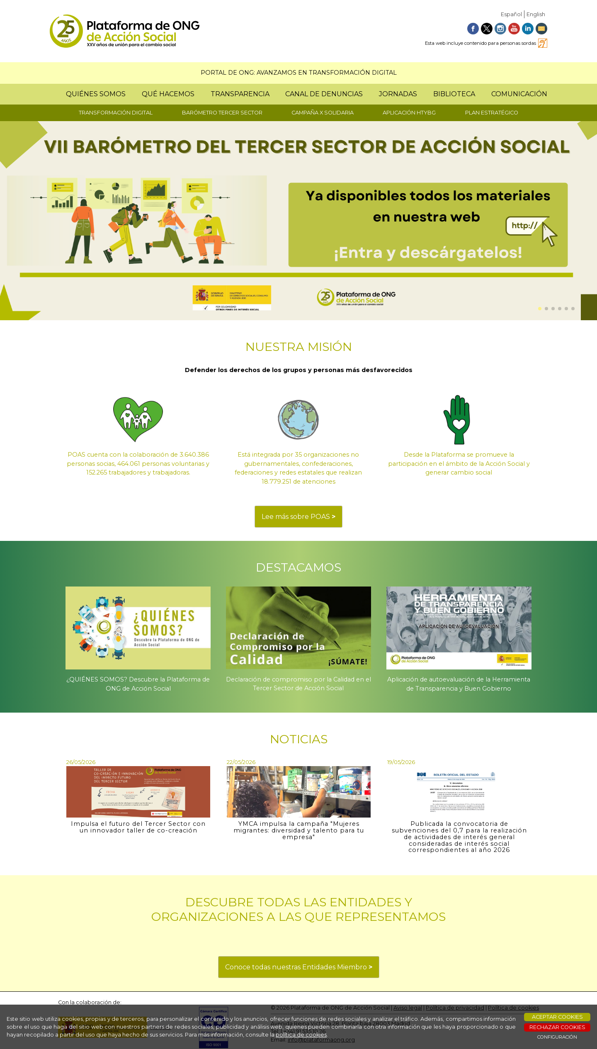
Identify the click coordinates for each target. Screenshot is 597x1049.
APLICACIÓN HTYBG (409, 113)
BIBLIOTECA (454, 94)
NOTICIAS (299, 739)
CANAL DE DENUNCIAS (324, 94)
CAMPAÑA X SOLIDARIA (322, 113)
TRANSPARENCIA (240, 94)
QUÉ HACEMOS (168, 94)
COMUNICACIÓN (519, 94)
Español (511, 14)
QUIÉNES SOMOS (96, 94)
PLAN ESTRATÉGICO (491, 113)
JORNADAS (398, 94)
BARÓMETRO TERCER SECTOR (222, 113)
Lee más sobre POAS (298, 517)
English (536, 14)
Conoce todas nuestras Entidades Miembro (298, 967)
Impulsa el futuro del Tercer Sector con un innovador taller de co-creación (138, 827)
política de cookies (301, 1035)
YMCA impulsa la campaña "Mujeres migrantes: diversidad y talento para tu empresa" (298, 830)
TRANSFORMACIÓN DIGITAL (116, 113)
